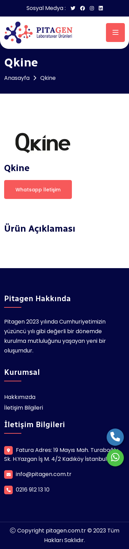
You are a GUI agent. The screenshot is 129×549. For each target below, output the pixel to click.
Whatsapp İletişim (38, 189)
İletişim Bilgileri (23, 407)
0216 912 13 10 (33, 490)
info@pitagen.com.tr (44, 474)
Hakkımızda (19, 397)
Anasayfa (17, 78)
